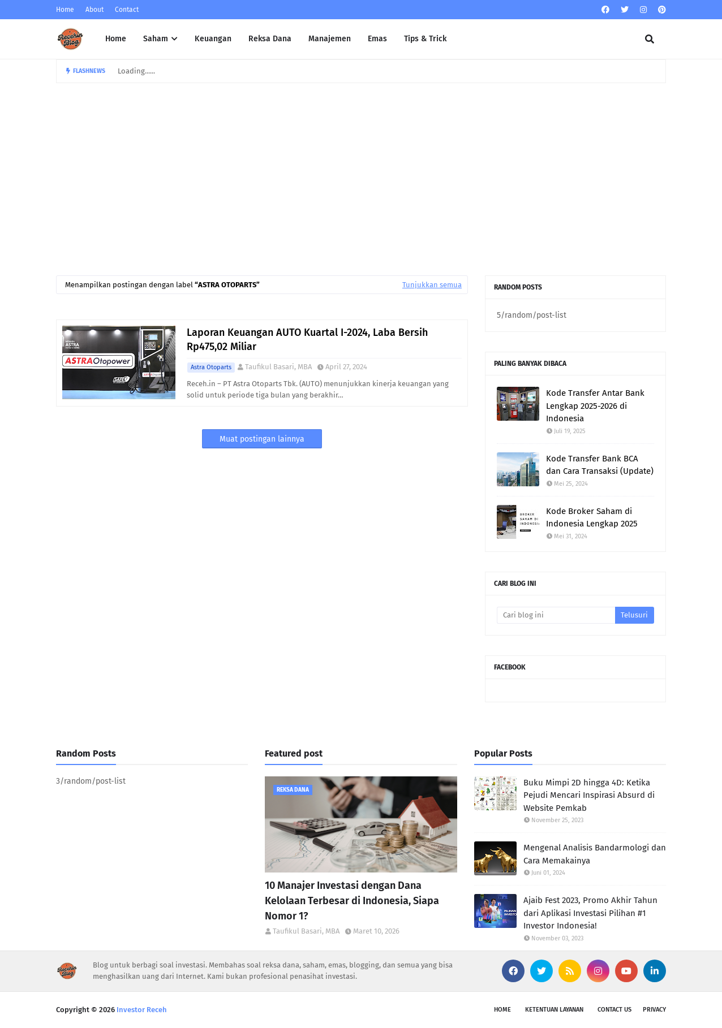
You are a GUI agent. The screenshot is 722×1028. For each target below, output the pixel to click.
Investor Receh (142, 1009)
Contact (127, 10)
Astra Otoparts (211, 367)
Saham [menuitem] (155, 39)
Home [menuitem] (115, 39)
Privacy (654, 1009)
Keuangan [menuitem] (213, 39)
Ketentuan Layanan (554, 1009)
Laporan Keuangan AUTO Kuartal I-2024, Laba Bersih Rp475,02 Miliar (307, 339)
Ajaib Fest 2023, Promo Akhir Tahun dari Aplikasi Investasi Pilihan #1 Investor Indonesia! (590, 913)
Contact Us (614, 1009)
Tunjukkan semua (432, 284)
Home (65, 10)
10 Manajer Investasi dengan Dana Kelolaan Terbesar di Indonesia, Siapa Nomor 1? (352, 900)
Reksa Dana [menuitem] (269, 39)
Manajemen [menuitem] (329, 39)
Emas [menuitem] (377, 39)
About (94, 10)
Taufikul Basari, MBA (278, 366)
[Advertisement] (361, 168)
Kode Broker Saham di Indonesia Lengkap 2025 (592, 517)
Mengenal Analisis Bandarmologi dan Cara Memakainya (594, 854)
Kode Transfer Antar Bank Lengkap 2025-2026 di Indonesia (595, 406)
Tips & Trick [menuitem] (425, 39)
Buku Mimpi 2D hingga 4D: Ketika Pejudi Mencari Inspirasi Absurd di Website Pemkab (589, 795)
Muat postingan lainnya (262, 439)
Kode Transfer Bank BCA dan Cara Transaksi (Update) (600, 465)
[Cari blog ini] (556, 615)
